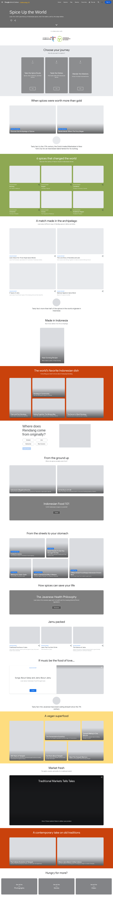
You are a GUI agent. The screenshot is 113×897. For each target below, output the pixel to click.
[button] (2, 2)
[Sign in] (108, 2)
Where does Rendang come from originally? (34, 430)
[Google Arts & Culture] (17, 2)
